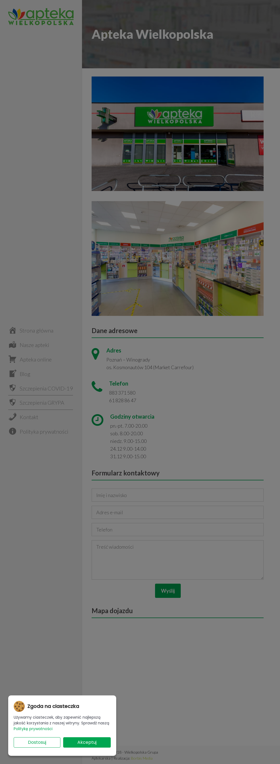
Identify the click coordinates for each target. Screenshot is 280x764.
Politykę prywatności (33, 728)
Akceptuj (87, 742)
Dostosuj (37, 742)
